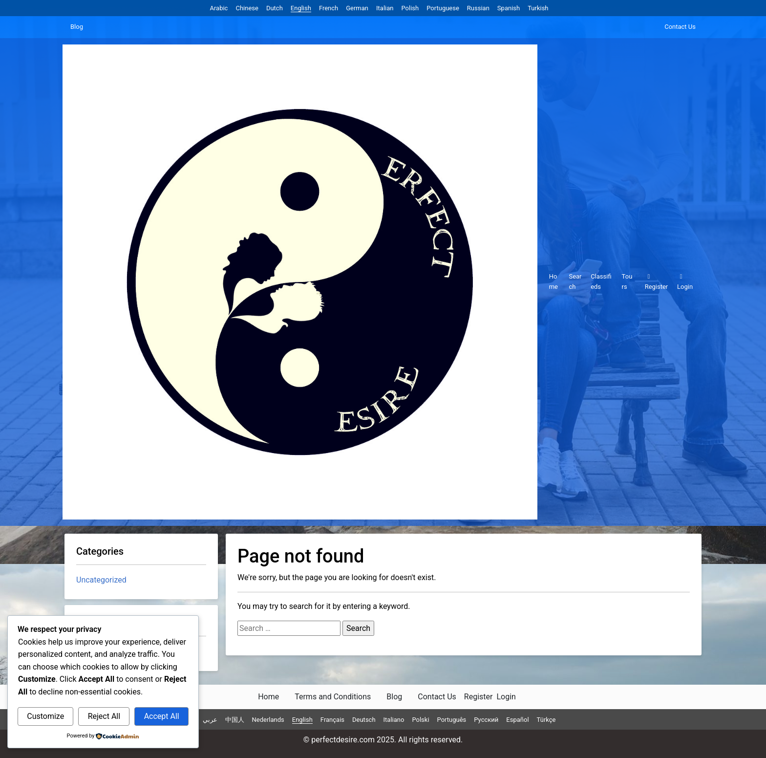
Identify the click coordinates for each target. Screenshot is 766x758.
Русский (486, 719)
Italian (384, 8)
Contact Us (680, 26)
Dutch (274, 8)
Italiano (393, 719)
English (301, 8)
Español (517, 719)
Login (685, 281)
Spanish (508, 8)
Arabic (219, 8)
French (328, 8)
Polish (410, 8)
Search (575, 281)
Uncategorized (101, 580)
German (357, 8)
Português (452, 719)
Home (553, 281)
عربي (210, 719)
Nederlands (268, 719)
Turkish (538, 8)
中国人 (234, 719)
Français (332, 719)
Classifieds (601, 281)
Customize (45, 716)
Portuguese (442, 8)
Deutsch (364, 719)
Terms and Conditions (333, 696)
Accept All (161, 716)
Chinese (246, 8)
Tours (627, 281)
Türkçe (546, 719)
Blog (76, 26)
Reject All (104, 716)
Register (656, 281)
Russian (478, 8)
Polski (420, 719)
